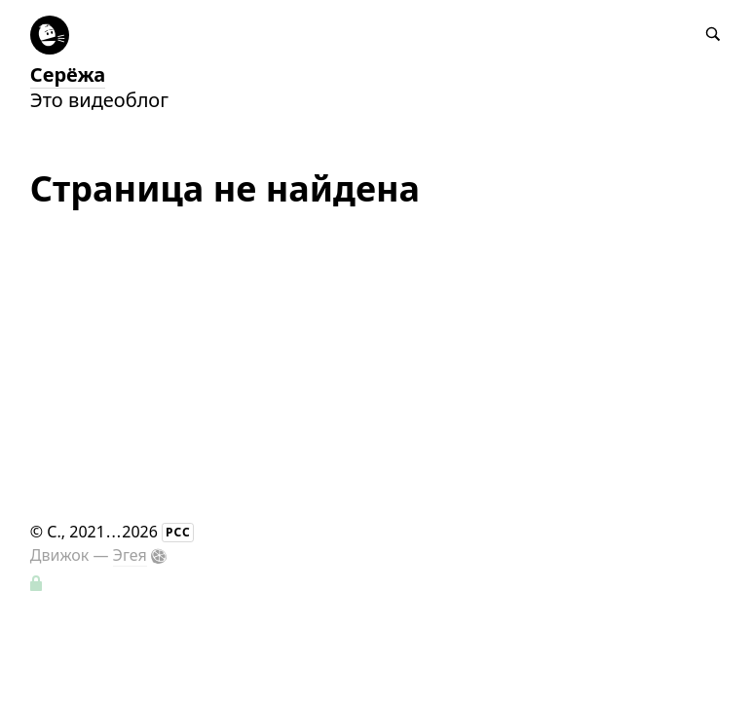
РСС (178, 532)
